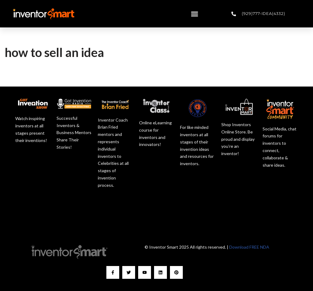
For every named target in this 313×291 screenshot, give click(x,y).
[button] (195, 14)
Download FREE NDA (249, 247)
